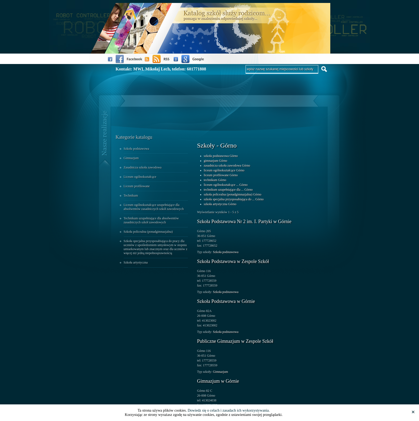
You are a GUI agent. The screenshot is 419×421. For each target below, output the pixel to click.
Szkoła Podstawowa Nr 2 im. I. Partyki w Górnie (244, 221)
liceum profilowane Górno (221, 175)
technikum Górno (215, 180)
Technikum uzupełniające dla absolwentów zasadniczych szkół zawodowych (151, 220)
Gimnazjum (131, 158)
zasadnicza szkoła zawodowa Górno (227, 165)
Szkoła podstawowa (136, 149)
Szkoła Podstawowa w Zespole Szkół (233, 261)
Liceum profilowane (137, 186)
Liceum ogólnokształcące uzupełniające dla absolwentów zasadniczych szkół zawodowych (154, 207)
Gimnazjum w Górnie (218, 381)
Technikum (131, 195)
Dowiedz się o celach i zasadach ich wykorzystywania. (229, 410)
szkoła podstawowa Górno (221, 156)
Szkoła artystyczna (136, 262)
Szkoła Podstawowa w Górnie (226, 301)
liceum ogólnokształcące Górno (224, 170)
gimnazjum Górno (215, 161)
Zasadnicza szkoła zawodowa (143, 167)
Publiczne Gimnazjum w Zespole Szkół (235, 341)
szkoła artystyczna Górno (220, 204)
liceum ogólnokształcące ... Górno (226, 185)
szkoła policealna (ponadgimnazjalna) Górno (233, 194)
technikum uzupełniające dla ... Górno (228, 189)
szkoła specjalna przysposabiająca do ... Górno (234, 199)
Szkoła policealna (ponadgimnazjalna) (148, 232)
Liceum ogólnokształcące (140, 177)
